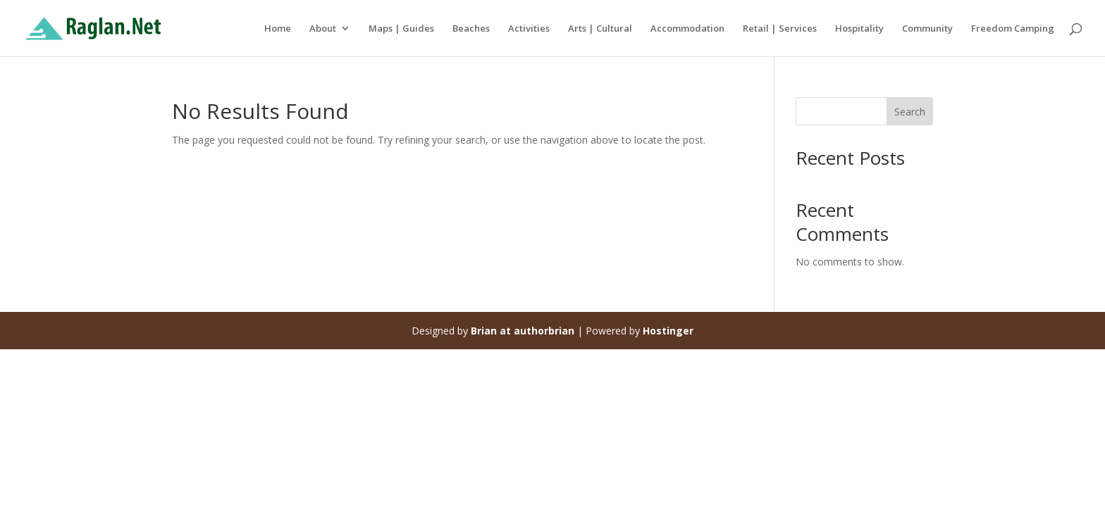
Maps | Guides (401, 29)
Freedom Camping (1012, 29)
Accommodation (687, 29)
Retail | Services (780, 29)
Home (277, 29)
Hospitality (859, 29)
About (322, 29)
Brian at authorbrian (522, 330)
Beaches (471, 29)
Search (909, 111)
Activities (529, 29)
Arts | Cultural (600, 29)
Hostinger (668, 330)
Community (927, 29)
